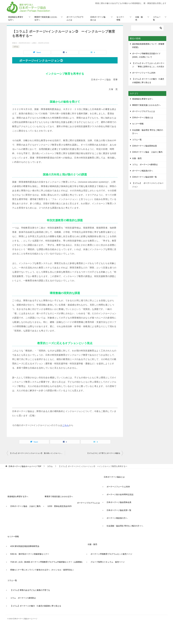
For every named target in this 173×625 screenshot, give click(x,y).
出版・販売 (139, 18)
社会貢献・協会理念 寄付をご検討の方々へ (147, 131)
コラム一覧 (157, 18)
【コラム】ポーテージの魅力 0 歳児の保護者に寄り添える (35, 606)
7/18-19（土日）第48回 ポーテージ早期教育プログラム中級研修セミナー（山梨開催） (47, 562)
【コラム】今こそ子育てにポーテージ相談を (104, 453)
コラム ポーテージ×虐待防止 (146, 164)
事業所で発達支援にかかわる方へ (45, 18)
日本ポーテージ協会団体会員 (144, 146)
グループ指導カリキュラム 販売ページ (108, 562)
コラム (15, 47)
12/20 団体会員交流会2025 (59, 506)
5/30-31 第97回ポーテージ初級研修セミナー (29, 554)
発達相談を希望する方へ (15, 18)
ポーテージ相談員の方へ (142, 171)
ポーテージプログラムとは (75, 18)
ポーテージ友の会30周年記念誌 (120, 494)
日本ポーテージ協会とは (97, 18)
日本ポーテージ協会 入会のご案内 (147, 152)
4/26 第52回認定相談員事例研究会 (24, 546)
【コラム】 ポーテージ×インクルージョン (148, 185)
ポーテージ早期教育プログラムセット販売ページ (111, 554)
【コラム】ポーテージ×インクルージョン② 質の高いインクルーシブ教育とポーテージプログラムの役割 (37, 453)
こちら (65, 425)
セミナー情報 (120, 18)
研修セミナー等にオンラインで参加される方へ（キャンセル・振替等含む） (42, 570)
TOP (25, 466)
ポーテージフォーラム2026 (143, 73)
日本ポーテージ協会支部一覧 (144, 177)
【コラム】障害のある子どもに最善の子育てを (30, 590)
